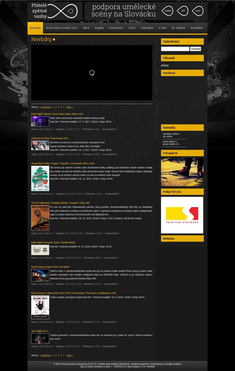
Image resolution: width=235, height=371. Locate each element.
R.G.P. (132, 28)
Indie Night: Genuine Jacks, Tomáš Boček (53, 242)
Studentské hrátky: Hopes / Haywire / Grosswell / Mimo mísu (63, 163)
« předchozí (45, 107)
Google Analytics (173, 364)
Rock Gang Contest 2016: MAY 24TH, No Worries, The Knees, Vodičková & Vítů (73, 293)
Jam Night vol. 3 (39, 330)
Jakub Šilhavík (45, 129)
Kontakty (197, 28)
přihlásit (165, 65)
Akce (86, 28)
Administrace (157, 364)
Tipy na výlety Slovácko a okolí (95, 366)
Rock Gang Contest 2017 (61, 28)
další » (70, 107)
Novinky (35, 28)
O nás (162, 28)
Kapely (99, 28)
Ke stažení (178, 28)
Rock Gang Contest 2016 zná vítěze (50, 266)
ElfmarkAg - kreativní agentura (134, 364)
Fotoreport (116, 28)
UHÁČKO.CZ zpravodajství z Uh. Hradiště (134, 366)
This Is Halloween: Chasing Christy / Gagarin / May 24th (60, 202)
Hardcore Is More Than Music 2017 (49, 138)
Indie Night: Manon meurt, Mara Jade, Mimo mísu (57, 113)
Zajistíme (147, 28)
